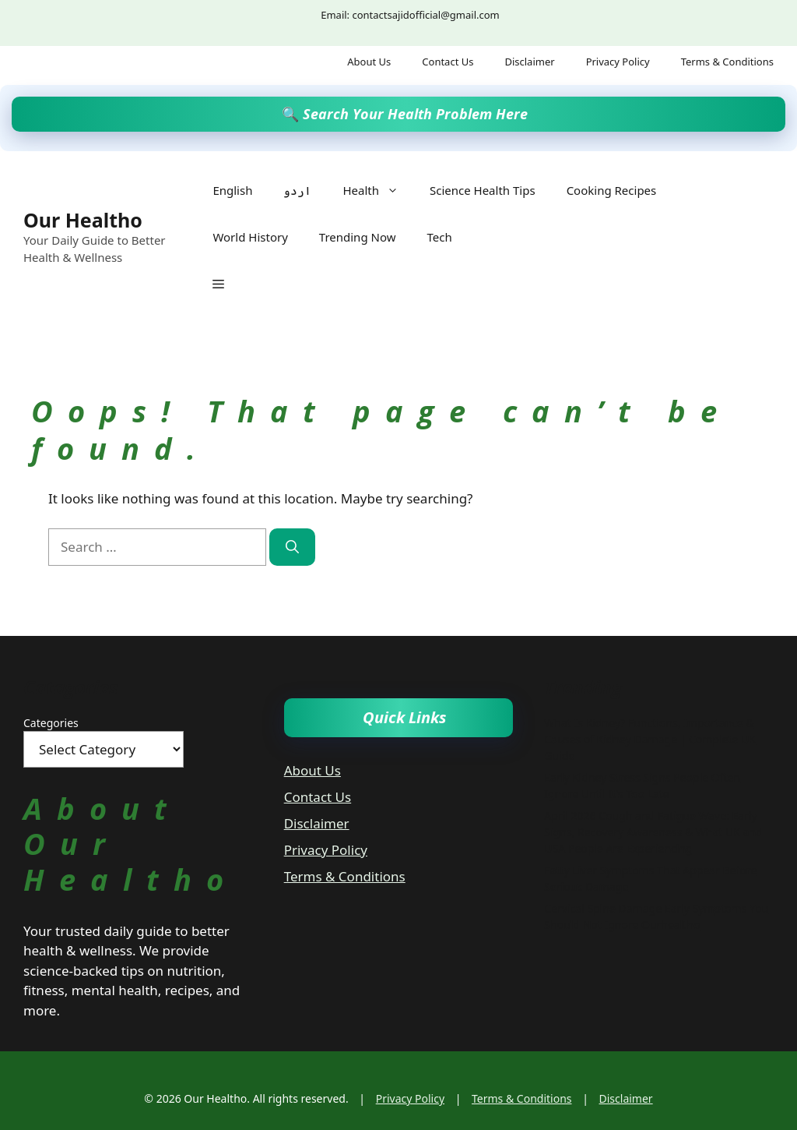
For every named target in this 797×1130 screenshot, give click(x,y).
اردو (297, 190)
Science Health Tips (482, 190)
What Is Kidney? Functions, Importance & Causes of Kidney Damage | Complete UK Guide (650, 739)
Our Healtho (82, 220)
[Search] (292, 547)
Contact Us (447, 62)
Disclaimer (529, 62)
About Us (369, 62)
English (232, 190)
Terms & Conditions (727, 62)
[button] (218, 283)
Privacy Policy (618, 62)
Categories (51, 722)
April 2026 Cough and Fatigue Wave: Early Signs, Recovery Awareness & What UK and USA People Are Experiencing (653, 832)
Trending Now (357, 237)
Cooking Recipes (612, 190)
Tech (439, 237)
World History (249, 237)
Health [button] (378, 190)
